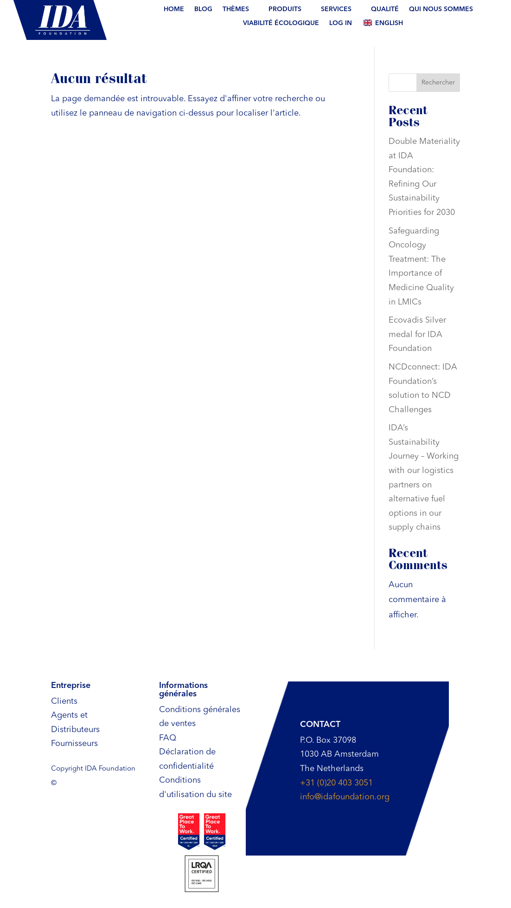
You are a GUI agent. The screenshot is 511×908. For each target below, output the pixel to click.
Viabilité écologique (281, 23)
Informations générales (183, 689)
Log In (340, 23)
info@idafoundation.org (345, 797)
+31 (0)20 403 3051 (336, 783)
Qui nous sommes (441, 9)
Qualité (385, 9)
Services (336, 9)
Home (174, 9)
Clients (64, 701)
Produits (284, 9)
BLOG (203, 9)
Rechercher (438, 82)
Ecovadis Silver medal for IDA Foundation (417, 334)
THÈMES (236, 9)
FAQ (167, 738)
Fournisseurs (74, 743)
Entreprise (70, 685)
